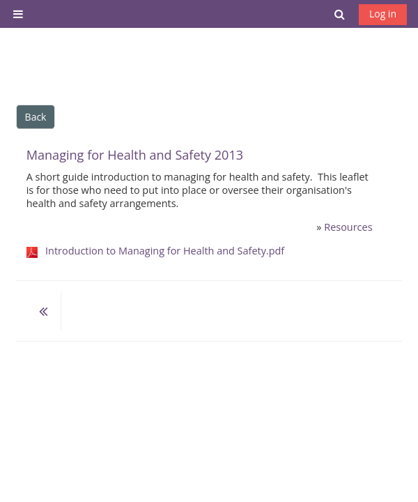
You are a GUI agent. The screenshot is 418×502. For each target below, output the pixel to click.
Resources (348, 227)
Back (36, 116)
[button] (340, 14)
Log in (382, 13)
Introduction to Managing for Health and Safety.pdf (164, 250)
